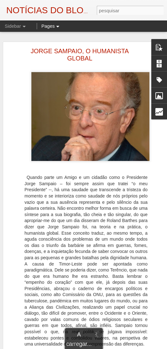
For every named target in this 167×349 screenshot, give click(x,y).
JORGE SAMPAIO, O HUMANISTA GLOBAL (80, 51)
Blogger (133, 345)
